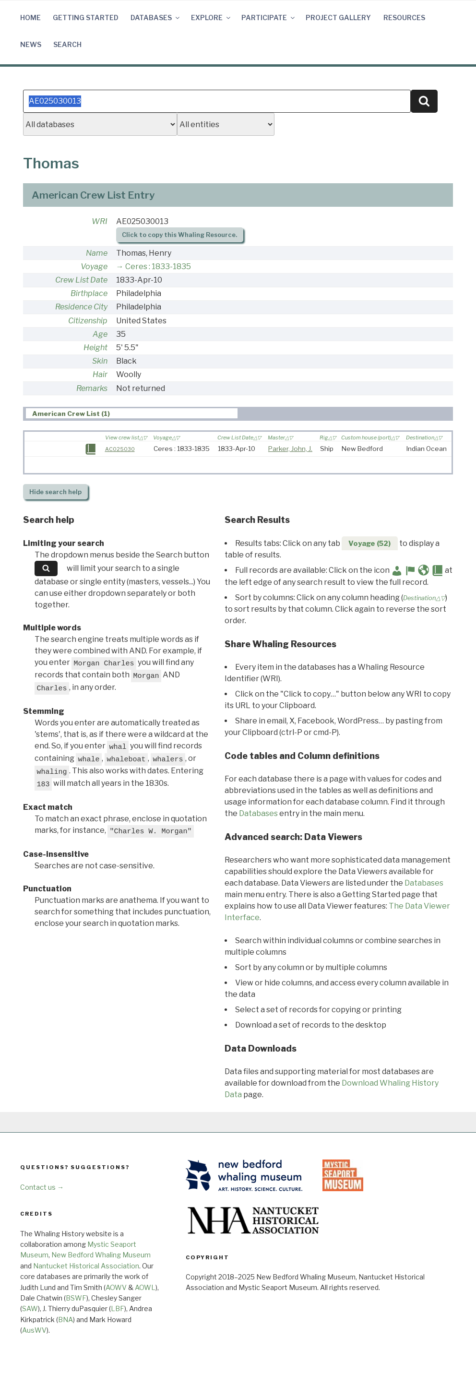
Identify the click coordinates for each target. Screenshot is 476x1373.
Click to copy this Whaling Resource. (179, 234)
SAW (30, 1308)
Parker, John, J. (290, 448)
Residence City (81, 306)
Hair (100, 374)
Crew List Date (81, 279)
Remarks (91, 388)
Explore (211, 17)
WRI (99, 221)
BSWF (76, 1298)
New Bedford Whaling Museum (101, 1255)
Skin (99, 361)
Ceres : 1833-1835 (158, 266)
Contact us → (42, 1187)
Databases (156, 17)
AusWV (34, 1330)
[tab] (132, 413)
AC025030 (120, 449)
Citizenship (87, 320)
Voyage (94, 266)
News (30, 44)
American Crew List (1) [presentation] (71, 413)
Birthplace (89, 293)
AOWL (145, 1287)
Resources (404, 17)
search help (55, 492)
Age (100, 334)
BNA (65, 1319)
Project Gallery (338, 17)
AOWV (116, 1287)
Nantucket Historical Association (86, 1266)
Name (96, 253)
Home (30, 17)
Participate (268, 17)
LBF (117, 1308)
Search (67, 44)
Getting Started (86, 17)
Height (95, 347)
